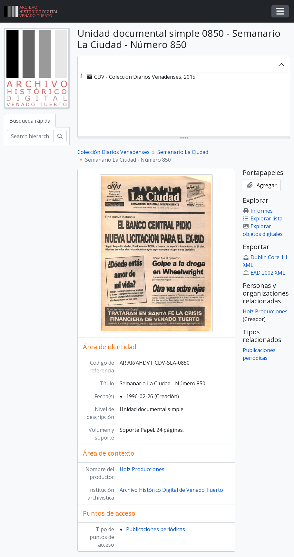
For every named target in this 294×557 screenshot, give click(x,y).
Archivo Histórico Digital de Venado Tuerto (171, 489)
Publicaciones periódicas (155, 529)
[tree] (184, 105)
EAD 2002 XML (264, 272)
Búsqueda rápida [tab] (29, 120)
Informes (258, 210)
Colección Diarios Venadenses (113, 152)
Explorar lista (262, 218)
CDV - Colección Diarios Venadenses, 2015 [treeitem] (140, 77)
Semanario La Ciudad (182, 152)
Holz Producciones (142, 469)
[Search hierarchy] (30, 136)
